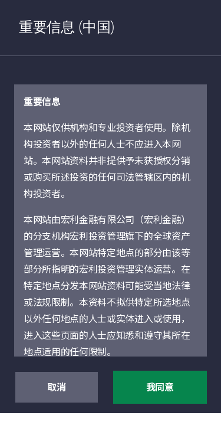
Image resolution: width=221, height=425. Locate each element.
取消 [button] (56, 388)
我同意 (160, 388)
